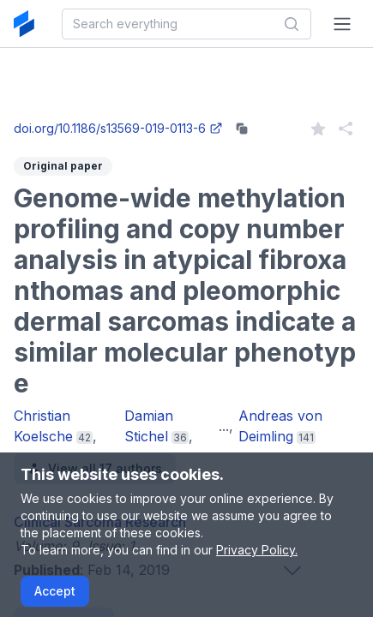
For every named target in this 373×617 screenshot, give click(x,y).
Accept (54, 591)
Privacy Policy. (257, 549)
